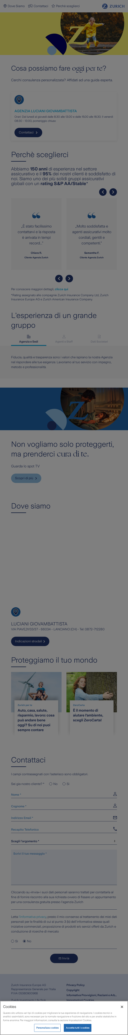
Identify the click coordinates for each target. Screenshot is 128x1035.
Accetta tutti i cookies (77, 1027)
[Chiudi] (122, 1007)
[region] (64, 1018)
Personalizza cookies (47, 1027)
